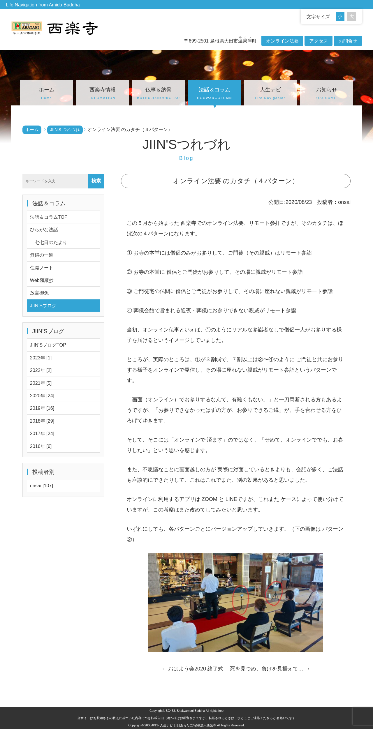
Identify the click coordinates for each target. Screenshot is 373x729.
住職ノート (41, 267)
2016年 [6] (41, 446)
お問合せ (348, 40)
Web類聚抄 (42, 280)
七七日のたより (48, 242)
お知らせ (326, 94)
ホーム (46, 94)
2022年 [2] (41, 370)
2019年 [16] (42, 408)
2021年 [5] (41, 383)
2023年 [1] (41, 357)
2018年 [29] (42, 420)
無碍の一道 (41, 254)
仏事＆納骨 (158, 94)
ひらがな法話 (44, 229)
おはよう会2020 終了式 (192, 669)
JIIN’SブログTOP (48, 344)
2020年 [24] (42, 395)
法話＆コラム (214, 94)
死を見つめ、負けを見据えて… (270, 669)
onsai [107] (41, 485)
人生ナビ (270, 94)
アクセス (318, 40)
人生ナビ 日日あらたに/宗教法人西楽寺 (188, 725)
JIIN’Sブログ (43, 305)
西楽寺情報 (102, 94)
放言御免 (39, 292)
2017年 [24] (42, 433)
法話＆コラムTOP (49, 217)
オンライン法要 (282, 40)
